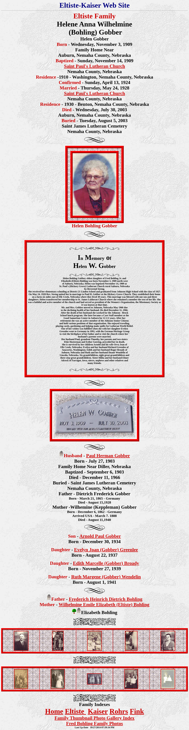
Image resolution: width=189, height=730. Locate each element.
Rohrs (118, 711)
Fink (137, 711)
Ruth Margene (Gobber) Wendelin (106, 576)
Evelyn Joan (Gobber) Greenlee (106, 549)
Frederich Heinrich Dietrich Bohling (105, 599)
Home (54, 711)
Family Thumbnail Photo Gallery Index (94, 718)
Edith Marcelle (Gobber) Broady (106, 563)
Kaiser (98, 711)
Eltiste (75, 711)
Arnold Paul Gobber (100, 536)
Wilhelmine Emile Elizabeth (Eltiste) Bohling (104, 604)
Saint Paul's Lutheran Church (94, 66)
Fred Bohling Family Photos (94, 723)
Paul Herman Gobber (108, 455)
